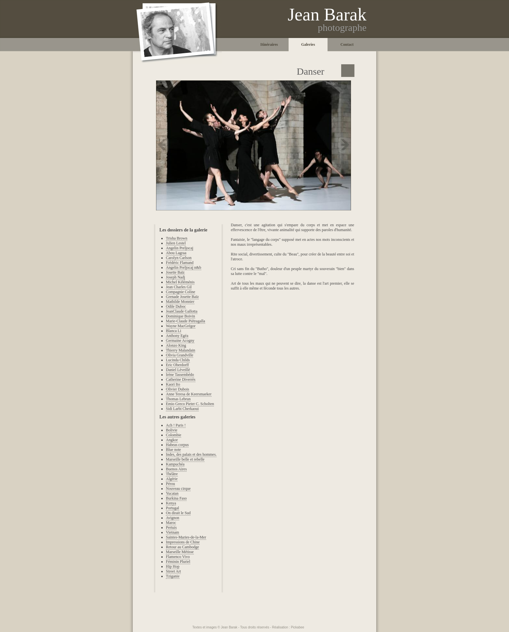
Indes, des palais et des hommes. (191, 454)
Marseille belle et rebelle (185, 459)
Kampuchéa (175, 464)
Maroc (171, 522)
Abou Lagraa (176, 253)
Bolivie (171, 430)
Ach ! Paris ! (176, 425)
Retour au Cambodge (182, 547)
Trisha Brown (176, 238)
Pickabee (297, 627)
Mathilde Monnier (180, 301)
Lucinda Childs (178, 360)
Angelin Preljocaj (179, 248)
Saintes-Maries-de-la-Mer (186, 537)
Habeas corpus (177, 444)
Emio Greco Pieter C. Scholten (190, 404)
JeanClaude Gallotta (181, 311)
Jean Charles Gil (179, 287)
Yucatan (172, 493)
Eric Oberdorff (177, 365)
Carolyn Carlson (179, 257)
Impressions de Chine (183, 542)
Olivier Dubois (177, 389)
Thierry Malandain (180, 350)
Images (332, 83)
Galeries (308, 44)
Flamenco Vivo (178, 556)
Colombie (173, 435)
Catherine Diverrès (180, 379)
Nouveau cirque (178, 488)
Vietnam (172, 532)
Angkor (172, 440)
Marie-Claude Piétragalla (185, 321)
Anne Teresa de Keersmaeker (189, 394)
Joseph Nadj (175, 277)
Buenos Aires (176, 469)
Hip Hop (173, 566)
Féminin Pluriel (178, 561)
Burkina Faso (176, 498)
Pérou (170, 483)
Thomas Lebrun (178, 399)
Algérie (172, 479)
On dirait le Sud (178, 513)
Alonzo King (176, 345)
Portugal (172, 508)
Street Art (173, 571)
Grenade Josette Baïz (182, 296)
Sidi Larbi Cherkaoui (182, 408)
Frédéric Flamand (179, 262)
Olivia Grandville (179, 355)
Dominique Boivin (180, 316)
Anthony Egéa (177, 335)
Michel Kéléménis (180, 282)
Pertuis (171, 527)
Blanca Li (173, 330)
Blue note (173, 449)
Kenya (171, 503)
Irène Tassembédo (180, 374)
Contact (347, 44)
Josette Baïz (175, 272)
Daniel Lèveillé (178, 369)
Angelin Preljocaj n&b (183, 267)
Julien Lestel (176, 243)
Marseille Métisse (180, 552)
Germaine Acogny (180, 340)
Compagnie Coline (180, 292)
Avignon (172, 517)
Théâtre (172, 474)
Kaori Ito (173, 384)
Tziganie (173, 576)
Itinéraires (269, 44)
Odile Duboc (176, 306)
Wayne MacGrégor (180, 326)
